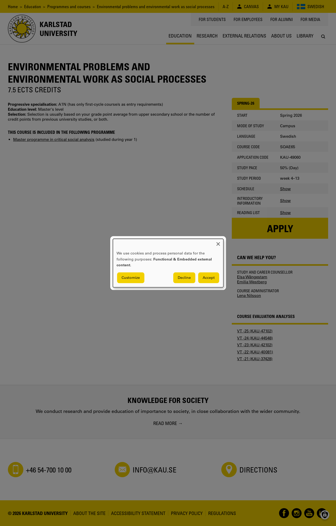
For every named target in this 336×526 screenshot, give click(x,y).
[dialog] (168, 263)
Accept (209, 277)
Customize (131, 277)
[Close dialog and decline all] (218, 242)
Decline (184, 277)
